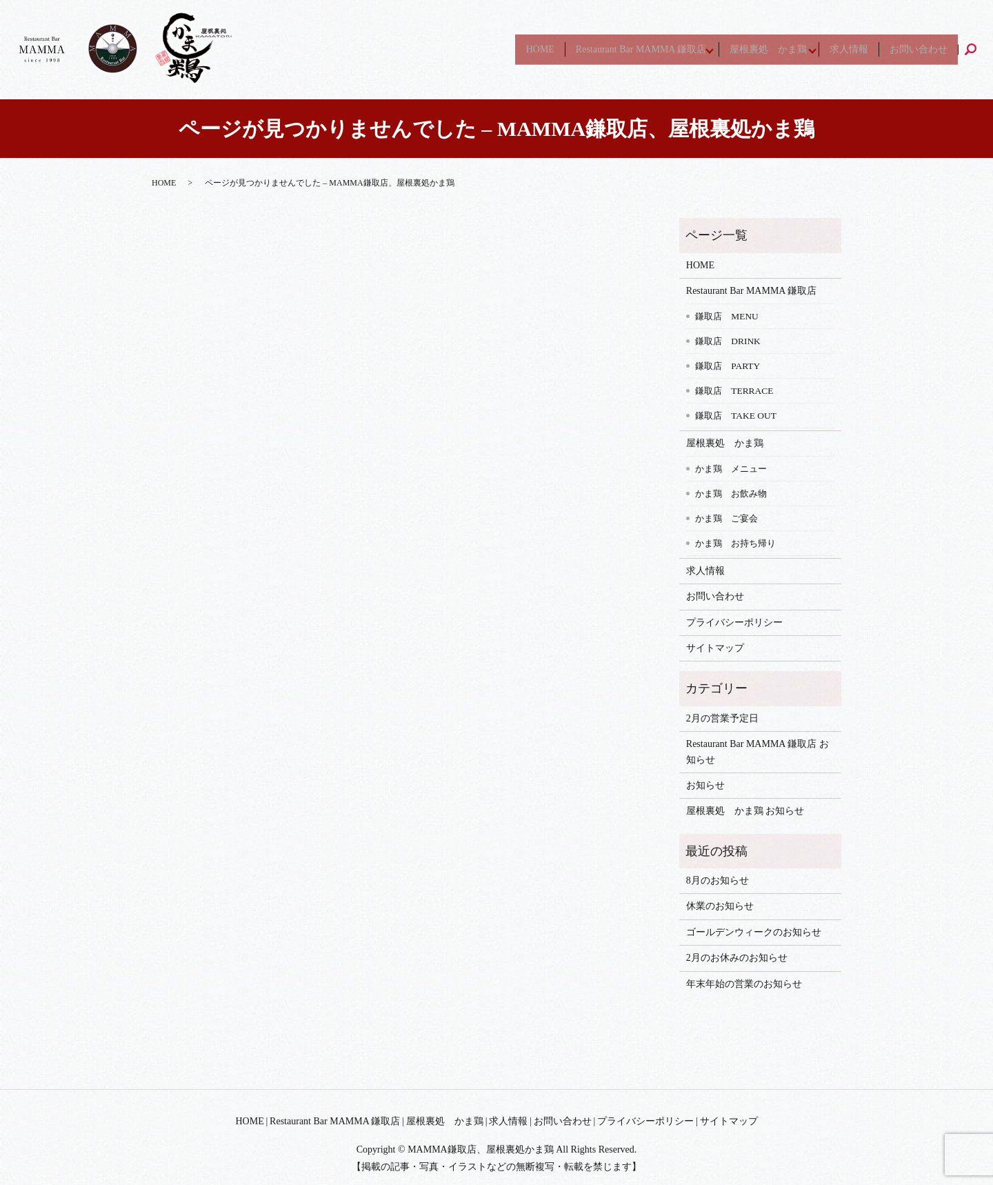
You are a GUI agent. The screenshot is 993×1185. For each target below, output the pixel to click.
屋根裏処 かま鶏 (755, 49)
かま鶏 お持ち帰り (735, 543)
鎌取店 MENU (727, 316)
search (976, 49)
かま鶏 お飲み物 (731, 493)
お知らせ (705, 785)
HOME (517, 49)
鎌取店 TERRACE (734, 391)
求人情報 (843, 49)
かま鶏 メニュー (731, 469)
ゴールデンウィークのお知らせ (753, 932)
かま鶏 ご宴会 (726, 518)
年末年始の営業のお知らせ (744, 984)
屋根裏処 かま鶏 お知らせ (745, 811)
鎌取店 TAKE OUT (735, 415)
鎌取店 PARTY (727, 366)
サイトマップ (715, 648)
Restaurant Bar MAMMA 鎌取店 (621, 49)
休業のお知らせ (720, 906)
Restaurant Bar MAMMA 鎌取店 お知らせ (757, 751)
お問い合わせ (916, 49)
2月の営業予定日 (722, 718)
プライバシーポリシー (734, 622)
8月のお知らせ (717, 880)
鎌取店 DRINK (728, 341)
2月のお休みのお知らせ (737, 958)
